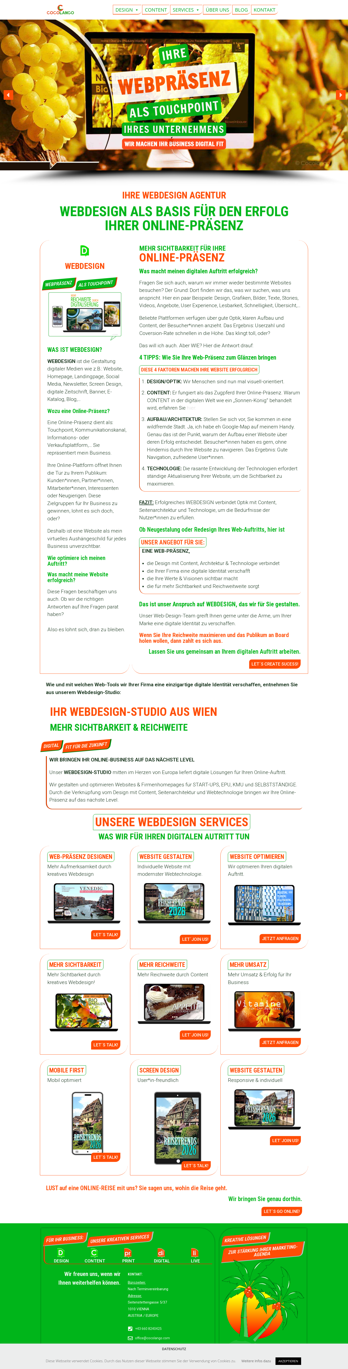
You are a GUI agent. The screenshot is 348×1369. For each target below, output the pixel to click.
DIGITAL (162, 1260)
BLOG (241, 10)
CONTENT (156, 10)
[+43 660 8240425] (130, 1328)
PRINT (128, 1260)
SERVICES (186, 9)
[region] (174, 103)
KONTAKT (265, 10)
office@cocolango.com (152, 1338)
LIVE (195, 1260)
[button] (8, 95)
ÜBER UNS (217, 10)
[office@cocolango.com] (130, 1338)
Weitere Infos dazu (256, 1361)
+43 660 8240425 (148, 1329)
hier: (191, 408)
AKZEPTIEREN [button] (288, 1361)
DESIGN (127, 9)
